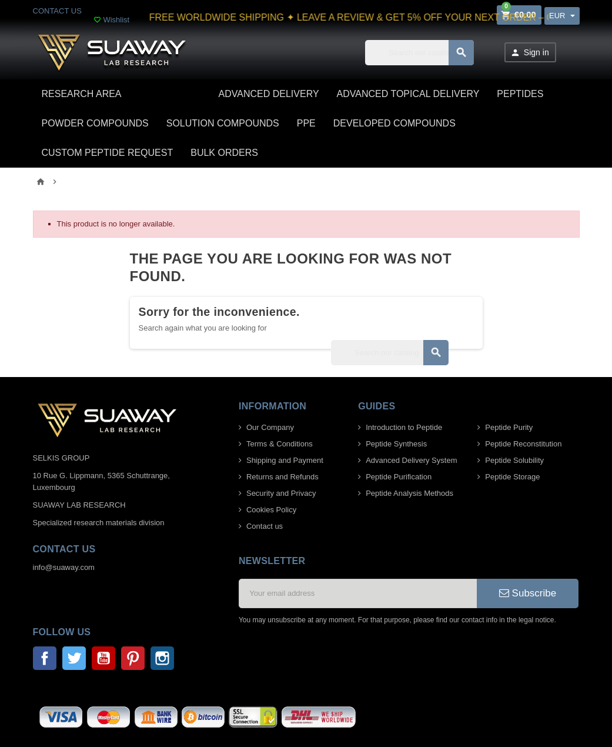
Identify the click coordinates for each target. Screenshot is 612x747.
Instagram (162, 658)
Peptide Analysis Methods (409, 493)
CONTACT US (57, 10)
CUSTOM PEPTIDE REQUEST (107, 153)
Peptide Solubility (514, 460)
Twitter (74, 658)
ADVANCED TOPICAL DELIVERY (408, 94)
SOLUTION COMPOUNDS (222, 123)
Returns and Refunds (282, 476)
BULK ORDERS (224, 153)
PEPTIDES (520, 94)
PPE (306, 123)
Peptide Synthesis (396, 443)
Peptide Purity (509, 427)
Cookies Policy (271, 509)
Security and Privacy (281, 493)
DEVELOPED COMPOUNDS (394, 123)
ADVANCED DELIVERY (269, 94)
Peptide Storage (512, 476)
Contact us (264, 526)
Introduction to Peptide (404, 427)
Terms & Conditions (279, 443)
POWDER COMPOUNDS (95, 123)
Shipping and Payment (284, 460)
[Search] (419, 52)
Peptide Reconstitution (523, 443)
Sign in (529, 53)
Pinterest (133, 658)
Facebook (44, 658)
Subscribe (527, 593)
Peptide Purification (399, 476)
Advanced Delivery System (411, 460)
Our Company (270, 427)
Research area (82, 94)
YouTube (103, 658)
